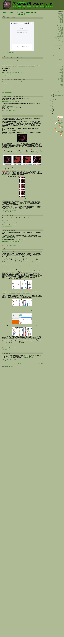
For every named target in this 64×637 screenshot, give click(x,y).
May (52, 96)
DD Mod (61, 21)
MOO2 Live (60, 78)
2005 (51, 111)
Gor (62, 127)
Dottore (61, 125)
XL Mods (4, 249)
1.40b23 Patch (60, 16)
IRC (62, 73)
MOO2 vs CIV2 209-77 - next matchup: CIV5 (12, 96)
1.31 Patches (60, 15)
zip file (11, 310)
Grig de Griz (12, 211)
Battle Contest (60, 65)
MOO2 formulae (60, 77)
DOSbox (61, 69)
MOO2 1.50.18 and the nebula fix (9, 116)
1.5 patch (6, 211)
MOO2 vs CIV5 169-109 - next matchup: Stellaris (13, 79)
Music (62, 39)
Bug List (61, 28)
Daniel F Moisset (59, 123)
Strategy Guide (31, 12)
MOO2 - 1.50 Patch (6, 353)
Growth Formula (60, 32)
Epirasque (61, 126)
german (61, 71)
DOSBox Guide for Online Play (13, 12)
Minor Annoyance (59, 128)
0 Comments (14, 74)
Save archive (60, 13)
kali (62, 74)
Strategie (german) (59, 40)
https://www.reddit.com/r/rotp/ (8, 237)
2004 (51, 113)
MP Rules (61, 80)
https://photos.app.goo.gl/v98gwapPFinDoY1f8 (25, 198)
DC (62, 67)
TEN (62, 85)
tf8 (62, 135)
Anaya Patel (55, 50)
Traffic (62, 86)
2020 (51, 92)
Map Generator (60, 36)
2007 (51, 109)
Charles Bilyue (60, 122)
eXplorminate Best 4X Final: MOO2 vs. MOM (12, 57)
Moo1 (62, 76)
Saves (62, 81)
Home (19, 363)
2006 (51, 110)
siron (62, 134)
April (52, 97)
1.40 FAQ (61, 17)
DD (62, 68)
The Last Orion (60, 131)
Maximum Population (59, 37)
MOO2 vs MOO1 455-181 (8, 215)
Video (62, 87)
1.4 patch (61, 61)
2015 (51, 100)
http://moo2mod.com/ (28, 357)
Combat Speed (60, 29)
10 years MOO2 (60, 63)
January (53, 99)
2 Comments (14, 347)
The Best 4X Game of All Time (9, 17)
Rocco (61, 130)
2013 (51, 101)
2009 (51, 106)
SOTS (62, 83)
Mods (9, 349)
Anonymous (55, 54)
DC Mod (61, 20)
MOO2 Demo (60, 14)
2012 (51, 102)
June (52, 94)
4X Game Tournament (8, 75)
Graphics (61, 31)
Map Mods (61, 19)
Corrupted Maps (60, 30)
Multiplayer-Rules (59, 38)
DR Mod (61, 22)
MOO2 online (60, 79)
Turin (62, 132)
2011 (51, 104)
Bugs (9, 211)
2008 (51, 107)
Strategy (61, 84)
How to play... (60, 34)
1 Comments (14, 52)
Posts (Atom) (10, 366)
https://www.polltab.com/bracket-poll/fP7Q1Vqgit (12, 72)
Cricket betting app (54, 47)
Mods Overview (60, 18)
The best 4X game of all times (9, 230)
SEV (62, 82)
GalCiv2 (61, 70)
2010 (51, 105)
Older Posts (40, 363)
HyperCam (61, 35)
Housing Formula (59, 33)
